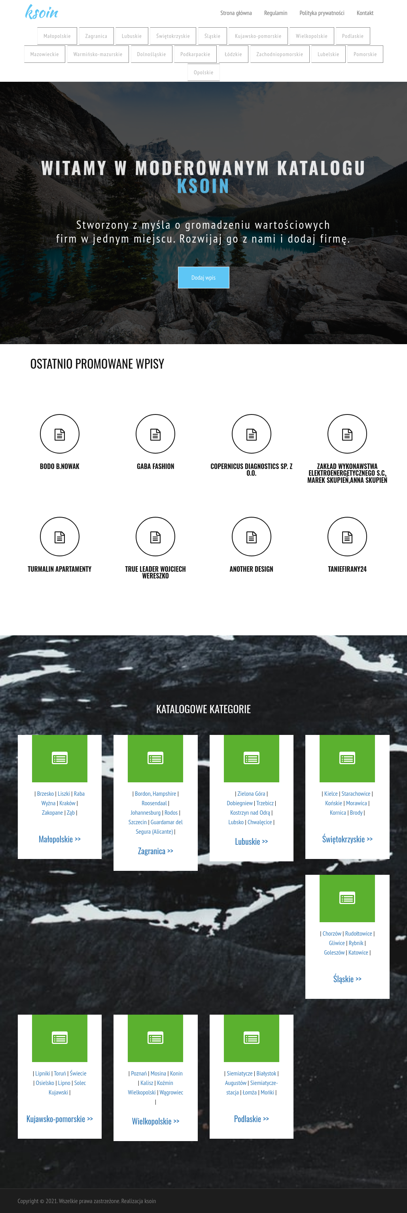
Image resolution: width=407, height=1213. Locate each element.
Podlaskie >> (251, 1118)
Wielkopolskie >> (155, 1121)
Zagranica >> (155, 851)
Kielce (331, 793)
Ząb (71, 812)
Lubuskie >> (251, 841)
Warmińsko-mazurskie (98, 54)
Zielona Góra (251, 793)
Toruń (60, 1073)
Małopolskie (57, 36)
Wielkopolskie (311, 36)
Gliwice (337, 943)
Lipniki (42, 1073)
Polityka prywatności (321, 13)
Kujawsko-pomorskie (258, 36)
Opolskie (204, 72)
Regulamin (275, 13)
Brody (356, 812)
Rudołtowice (358, 933)
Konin (176, 1073)
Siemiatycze (239, 1073)
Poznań (139, 1073)
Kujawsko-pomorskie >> (60, 1118)
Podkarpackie (195, 54)
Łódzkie (233, 54)
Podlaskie (353, 36)
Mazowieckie (44, 54)
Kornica (338, 812)
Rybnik (356, 943)
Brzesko (45, 793)
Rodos (171, 812)
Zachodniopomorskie (280, 54)
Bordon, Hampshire (155, 793)
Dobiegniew (239, 803)
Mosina (158, 1073)
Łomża (250, 1092)
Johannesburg (146, 812)
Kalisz (146, 1083)
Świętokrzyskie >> (347, 839)
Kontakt (365, 13)
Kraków (67, 803)
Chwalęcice (260, 822)
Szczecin (138, 822)
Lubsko (236, 822)
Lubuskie (132, 36)
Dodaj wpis (203, 277)
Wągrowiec (171, 1092)
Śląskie (212, 36)
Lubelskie (328, 54)
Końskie (333, 803)
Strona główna (236, 13)
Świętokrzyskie (173, 36)
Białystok (266, 1073)
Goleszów (334, 952)
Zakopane (52, 812)
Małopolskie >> (60, 839)
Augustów (235, 1083)
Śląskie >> (347, 979)
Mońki (267, 1092)
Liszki (64, 793)
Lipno (64, 1083)
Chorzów (332, 933)
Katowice (358, 952)
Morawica (356, 803)
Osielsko (45, 1083)
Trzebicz (265, 803)
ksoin (40, 10)
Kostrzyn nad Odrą (250, 812)
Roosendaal (154, 803)
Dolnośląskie (151, 54)
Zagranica (96, 36)
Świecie (78, 1073)
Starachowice (356, 793)
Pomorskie (365, 54)
